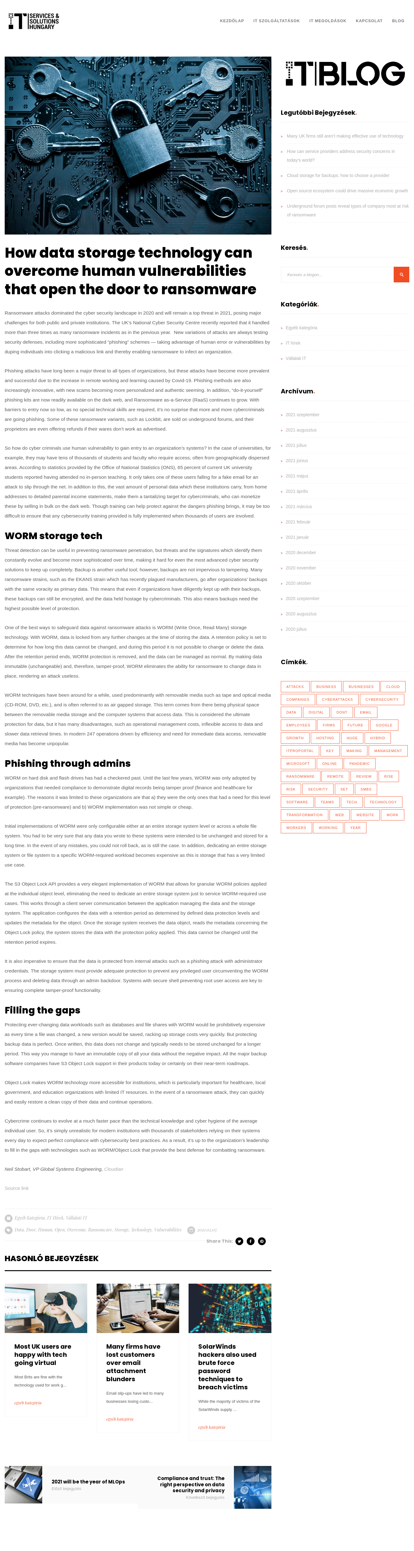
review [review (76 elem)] (363, 776)
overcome (76, 1230)
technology (141, 1230)
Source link (17, 1188)
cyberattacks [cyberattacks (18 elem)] (337, 699)
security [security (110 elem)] (318, 789)
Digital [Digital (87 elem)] (316, 712)
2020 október (298, 583)
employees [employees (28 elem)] (298, 725)
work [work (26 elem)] (392, 815)
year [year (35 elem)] (355, 828)
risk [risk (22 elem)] (291, 789)
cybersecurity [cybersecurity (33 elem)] (382, 699)
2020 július (296, 629)
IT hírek (55, 1218)
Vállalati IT (76, 1218)
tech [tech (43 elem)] (351, 802)
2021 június (297, 460)
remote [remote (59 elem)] (335, 776)
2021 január (297, 537)
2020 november (301, 567)
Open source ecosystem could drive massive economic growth (347, 190)
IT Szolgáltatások (277, 21)
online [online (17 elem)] (329, 763)
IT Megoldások (327, 21)
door (31, 1230)
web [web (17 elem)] (339, 815)
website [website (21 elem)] (365, 815)
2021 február (298, 521)
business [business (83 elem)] (326, 687)
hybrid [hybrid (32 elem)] (377, 738)
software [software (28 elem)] (297, 802)
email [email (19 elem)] (366, 712)
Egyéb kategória (30, 1218)
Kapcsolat (369, 21)
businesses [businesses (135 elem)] (361, 687)
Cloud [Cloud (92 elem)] (393, 687)
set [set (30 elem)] (344, 789)
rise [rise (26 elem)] (389, 776)
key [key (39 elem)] (330, 751)
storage (121, 1230)
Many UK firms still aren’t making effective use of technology (345, 136)
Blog (398, 21)
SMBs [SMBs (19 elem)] (366, 789)
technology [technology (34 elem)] (383, 802)
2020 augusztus (301, 613)
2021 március (299, 506)
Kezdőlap (232, 21)
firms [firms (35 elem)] (329, 725)
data (19, 1230)
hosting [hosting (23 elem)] (325, 738)
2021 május (297, 475)
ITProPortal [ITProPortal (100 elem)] (300, 751)
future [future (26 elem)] (356, 725)
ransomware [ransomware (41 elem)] (300, 776)
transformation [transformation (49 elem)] (304, 815)
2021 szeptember (303, 414)
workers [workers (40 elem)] (296, 828)
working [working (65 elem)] (328, 828)
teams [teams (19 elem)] (327, 802)
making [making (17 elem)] (354, 751)
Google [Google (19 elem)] (384, 725)
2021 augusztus (301, 429)
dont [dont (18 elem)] (341, 712)
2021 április (297, 491)
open (60, 1230)
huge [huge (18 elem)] (352, 738)
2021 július (296, 445)
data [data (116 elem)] (291, 712)
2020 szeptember (303, 598)
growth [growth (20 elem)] (295, 738)
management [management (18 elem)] (388, 751)
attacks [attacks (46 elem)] (295, 687)
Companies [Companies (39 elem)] (298, 699)
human (45, 1230)
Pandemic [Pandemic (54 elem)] (359, 763)
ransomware (100, 1230)
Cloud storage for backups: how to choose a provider (338, 175)
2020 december (301, 552)
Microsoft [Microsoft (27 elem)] (298, 763)
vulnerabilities (167, 1230)
